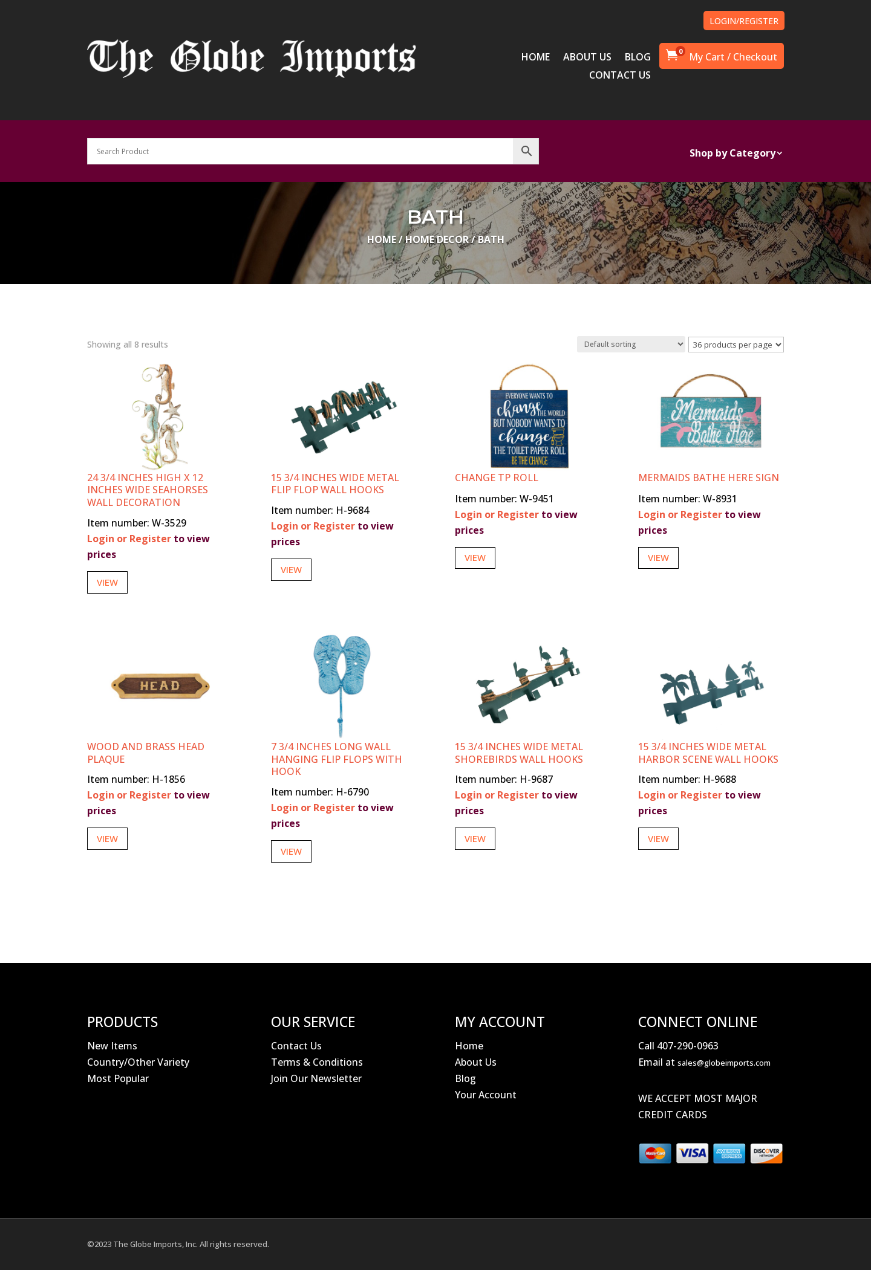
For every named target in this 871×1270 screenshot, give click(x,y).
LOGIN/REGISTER (744, 21)
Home (381, 239)
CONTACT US (620, 76)
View (107, 582)
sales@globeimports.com (724, 1062)
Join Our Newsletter (316, 1078)
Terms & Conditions (317, 1062)
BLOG (638, 58)
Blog (465, 1078)
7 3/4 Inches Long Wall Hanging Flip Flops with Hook (336, 759)
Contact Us (296, 1045)
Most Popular (118, 1078)
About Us (476, 1062)
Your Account (486, 1094)
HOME (535, 58)
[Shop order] (631, 344)
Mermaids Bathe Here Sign (708, 477)
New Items (112, 1045)
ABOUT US (587, 58)
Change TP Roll (496, 477)
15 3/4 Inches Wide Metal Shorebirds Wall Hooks (519, 753)
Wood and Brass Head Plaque (145, 753)
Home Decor (437, 239)
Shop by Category (732, 154)
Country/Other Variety (138, 1062)
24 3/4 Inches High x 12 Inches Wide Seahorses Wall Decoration (147, 490)
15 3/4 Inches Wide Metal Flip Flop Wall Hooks (335, 484)
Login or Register (129, 538)
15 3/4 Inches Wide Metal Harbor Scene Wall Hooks (708, 753)
